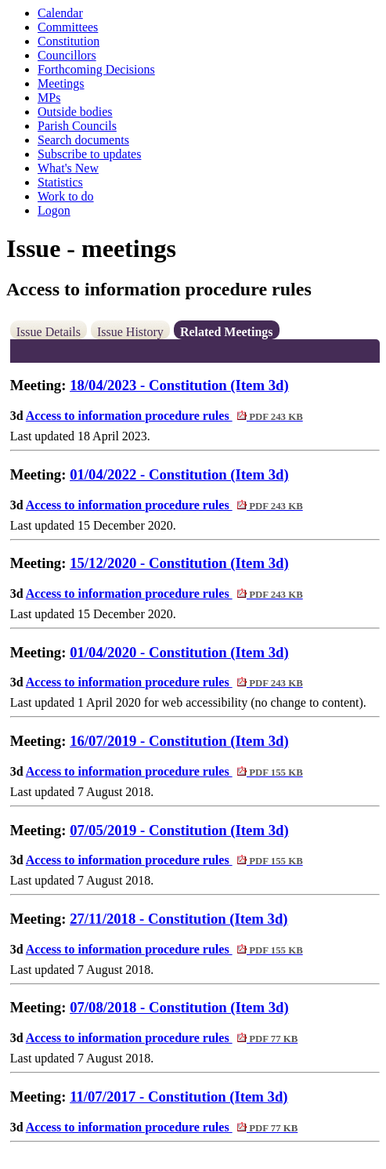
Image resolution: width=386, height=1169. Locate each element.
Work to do (66, 196)
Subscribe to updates (89, 154)
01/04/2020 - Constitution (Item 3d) (179, 652)
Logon (54, 210)
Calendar (60, 13)
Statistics (60, 182)
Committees (68, 27)
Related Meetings (226, 331)
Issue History (130, 331)
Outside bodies (75, 111)
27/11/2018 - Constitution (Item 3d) (178, 918)
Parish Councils (77, 125)
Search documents (83, 140)
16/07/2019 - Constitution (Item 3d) (179, 741)
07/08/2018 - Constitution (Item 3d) (179, 1007)
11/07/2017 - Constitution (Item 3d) (178, 1096)
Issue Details (48, 331)
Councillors (67, 55)
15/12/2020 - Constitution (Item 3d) (179, 563)
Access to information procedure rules (164, 415)
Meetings (61, 83)
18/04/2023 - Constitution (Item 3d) (179, 385)
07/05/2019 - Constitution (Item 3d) (179, 830)
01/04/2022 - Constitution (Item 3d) (179, 474)
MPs (49, 97)
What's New (68, 168)
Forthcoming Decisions (96, 69)
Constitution (68, 41)
